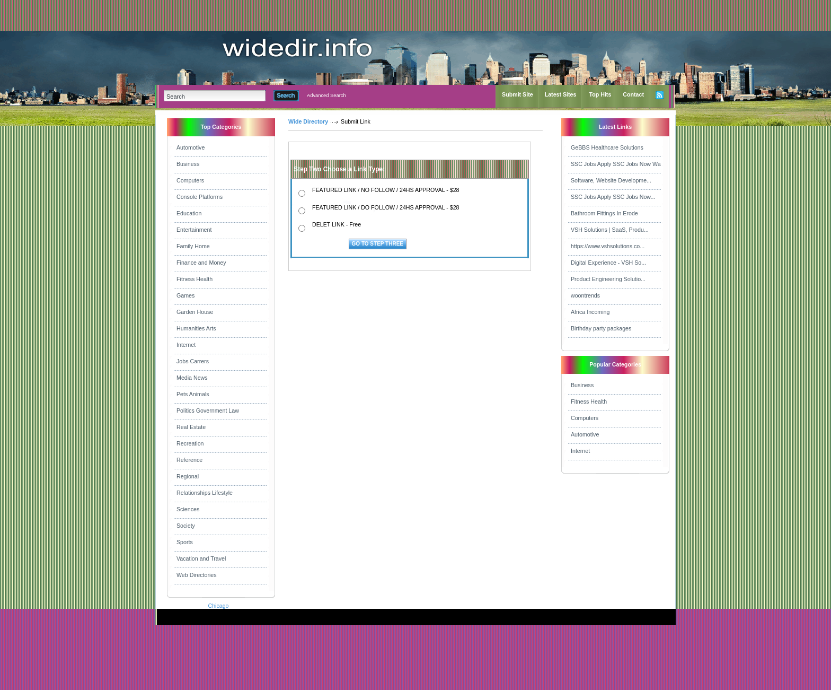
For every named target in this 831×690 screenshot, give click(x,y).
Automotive (190, 147)
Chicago (218, 605)
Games (185, 295)
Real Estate (191, 427)
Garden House (194, 312)
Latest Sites (561, 94)
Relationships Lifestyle (204, 493)
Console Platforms (199, 197)
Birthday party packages (601, 328)
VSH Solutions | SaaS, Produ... (610, 229)
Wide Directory (308, 121)
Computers (190, 180)
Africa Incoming (590, 312)
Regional (187, 476)
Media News (192, 377)
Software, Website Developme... (611, 180)
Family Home (193, 246)
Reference (189, 460)
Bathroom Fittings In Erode (604, 213)
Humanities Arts (196, 328)
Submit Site (517, 94)
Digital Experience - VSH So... (608, 262)
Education (188, 213)
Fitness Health (194, 279)
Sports (184, 542)
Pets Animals (192, 394)
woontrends (585, 295)
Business (187, 164)
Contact (633, 94)
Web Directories (196, 575)
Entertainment (193, 229)
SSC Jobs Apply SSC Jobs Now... (613, 197)
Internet (186, 345)
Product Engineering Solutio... (608, 279)
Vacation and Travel (201, 558)
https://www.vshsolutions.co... (607, 246)
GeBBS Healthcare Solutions (607, 147)
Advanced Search (326, 95)
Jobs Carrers (192, 361)
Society (185, 525)
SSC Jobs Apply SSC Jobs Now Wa (616, 164)
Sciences (187, 509)
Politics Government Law (207, 410)
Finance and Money (201, 262)
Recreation (190, 443)
